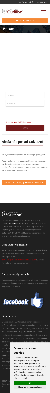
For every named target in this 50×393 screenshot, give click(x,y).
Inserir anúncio (25, 21)
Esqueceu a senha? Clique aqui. (18, 122)
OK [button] (30, 383)
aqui (30, 263)
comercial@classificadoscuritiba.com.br (19, 259)
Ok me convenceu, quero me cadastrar (24, 183)
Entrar (23, 2)
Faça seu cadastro (38, 2)
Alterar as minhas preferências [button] (30, 387)
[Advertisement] (25, 58)
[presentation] (24, 113)
